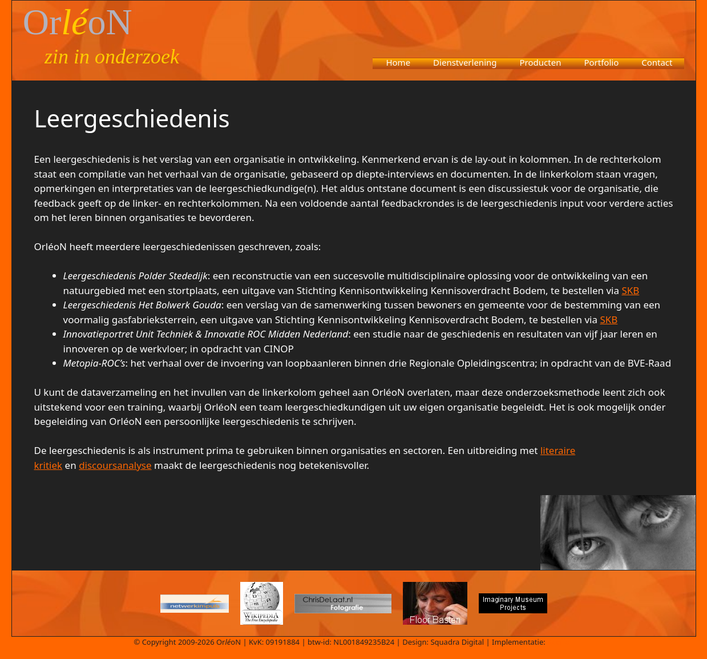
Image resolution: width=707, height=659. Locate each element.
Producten (540, 62)
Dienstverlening (464, 62)
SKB (630, 290)
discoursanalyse (115, 465)
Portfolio (601, 62)
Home (398, 62)
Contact (656, 62)
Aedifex (560, 642)
